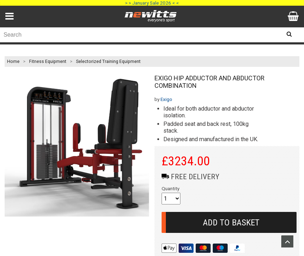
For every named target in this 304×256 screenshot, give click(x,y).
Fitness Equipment (47, 61)
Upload (287, 241)
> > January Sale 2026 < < (152, 3)
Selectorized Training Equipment (108, 61)
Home (13, 61)
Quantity (170, 188)
